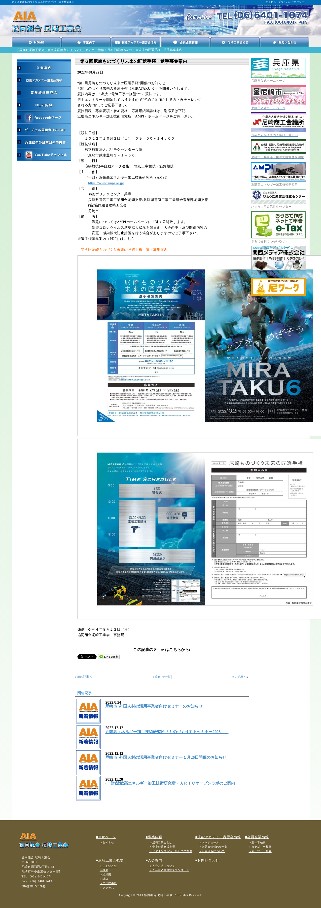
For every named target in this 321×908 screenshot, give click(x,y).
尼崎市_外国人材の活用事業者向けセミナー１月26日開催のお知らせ (165, 757)
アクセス (270, 1)
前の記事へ (84, 677)
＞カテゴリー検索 (260, 846)
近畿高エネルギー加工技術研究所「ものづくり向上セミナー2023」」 (166, 732)
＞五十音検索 (257, 842)
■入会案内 (154, 860)
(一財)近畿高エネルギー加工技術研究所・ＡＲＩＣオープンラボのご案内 (170, 783)
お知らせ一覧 (162, 677)
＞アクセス (107, 887)
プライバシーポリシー (291, 1)
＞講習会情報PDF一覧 (213, 846)
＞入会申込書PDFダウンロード (169, 870)
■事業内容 (154, 837)
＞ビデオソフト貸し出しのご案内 (170, 851)
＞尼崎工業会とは (160, 842)
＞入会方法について (162, 865)
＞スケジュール (209, 842)
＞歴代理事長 (108, 883)
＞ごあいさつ (108, 865)
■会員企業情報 (257, 837)
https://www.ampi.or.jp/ (106, 183)
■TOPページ (106, 837)
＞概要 (104, 870)
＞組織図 (105, 874)
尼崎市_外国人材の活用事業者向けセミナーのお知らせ (154, 706)
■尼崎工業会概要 (110, 860)
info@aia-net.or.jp (34, 886)
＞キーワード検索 (260, 851)
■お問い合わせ (207, 860)
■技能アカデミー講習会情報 (218, 837)
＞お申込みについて (212, 851)
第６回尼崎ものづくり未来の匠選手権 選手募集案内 (124, 250)
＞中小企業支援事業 (162, 846)
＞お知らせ (107, 842)
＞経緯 (104, 878)
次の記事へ (239, 677)
